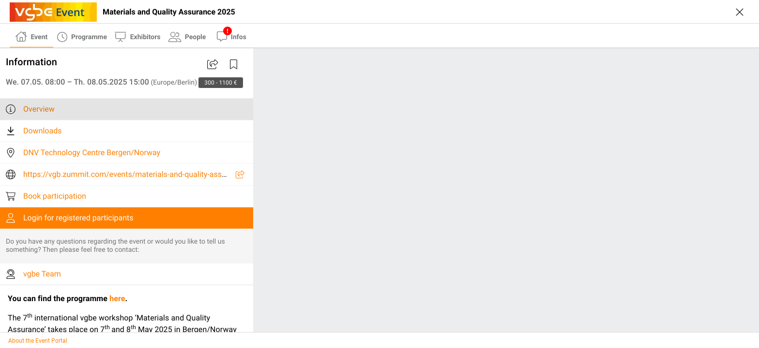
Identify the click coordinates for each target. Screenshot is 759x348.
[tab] (31, 36)
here (117, 298)
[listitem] (126, 109)
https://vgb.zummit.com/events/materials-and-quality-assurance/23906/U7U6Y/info (168, 174)
